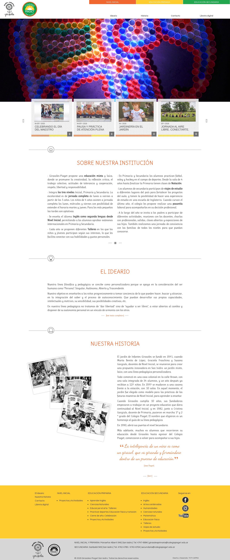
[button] (24, 54)
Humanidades (150, 508)
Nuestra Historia (43, 497)
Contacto (175, 16)
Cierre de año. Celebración (103, 516)
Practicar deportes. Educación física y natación (113, 512)
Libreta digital (206, 16)
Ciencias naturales (152, 512)
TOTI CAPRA (194, 558)
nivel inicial (63, 493)
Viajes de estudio (151, 527)
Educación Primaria (159, 2)
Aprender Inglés (98, 501)
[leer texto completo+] (115, 315)
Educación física (151, 519)
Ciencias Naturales (99, 504)
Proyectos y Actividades (71, 501)
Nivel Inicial (112, 2)
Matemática (149, 516)
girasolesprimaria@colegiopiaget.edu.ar (168, 543)
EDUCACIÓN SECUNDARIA (154, 493)
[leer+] (150, 476)
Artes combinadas (152, 504)
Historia (144, 16)
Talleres (147, 523)
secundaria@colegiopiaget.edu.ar (158, 547)
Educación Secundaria (206, 2)
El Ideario (39, 493)
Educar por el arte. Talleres (103, 508)
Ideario (113, 16)
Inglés (146, 501)
